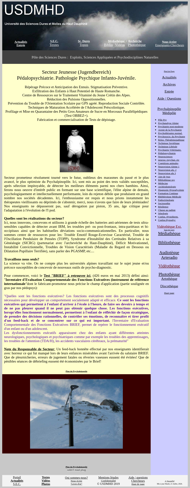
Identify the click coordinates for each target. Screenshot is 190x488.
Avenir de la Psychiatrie (170, 129)
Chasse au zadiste (167, 210)
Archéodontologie (167, 186)
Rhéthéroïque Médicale (169, 196)
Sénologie (163, 213)
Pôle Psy (162, 119)
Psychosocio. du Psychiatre (171, 136)
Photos (46, 484)
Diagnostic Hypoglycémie (171, 190)
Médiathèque (116, 41)
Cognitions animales (168, 163)
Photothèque (137, 45)
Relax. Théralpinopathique (171, 139)
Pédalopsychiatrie (167, 153)
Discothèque (169, 286)
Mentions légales (108, 477)
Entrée (21, 45)
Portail (17, 477)
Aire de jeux (164, 176)
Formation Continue (168, 193)
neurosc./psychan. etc (168, 160)
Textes (54, 45)
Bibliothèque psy (166, 180)
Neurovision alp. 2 (167, 170)
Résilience (163, 206)
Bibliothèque (169, 242)
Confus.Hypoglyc (167, 220)
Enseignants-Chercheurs (169, 45)
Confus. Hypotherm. (168, 216)
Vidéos (120, 45)
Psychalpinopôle (169, 109)
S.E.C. (54, 41)
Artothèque (169, 279)
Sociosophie (164, 203)
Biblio (108, 45)
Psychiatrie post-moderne (170, 126)
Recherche (135, 41)
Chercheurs (138, 480)
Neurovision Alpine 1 (168, 166)
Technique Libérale (167, 146)
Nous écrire (169, 41)
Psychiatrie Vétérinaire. (169, 149)
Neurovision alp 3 (167, 173)
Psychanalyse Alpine (168, 123)
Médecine (163, 183)
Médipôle (169, 113)
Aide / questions (138, 477)
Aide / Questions (169, 98)
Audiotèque (169, 252)
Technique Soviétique (169, 143)
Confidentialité (108, 480)
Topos (84, 45)
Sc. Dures (84, 41)
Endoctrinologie (166, 200)
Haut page (169, 293)
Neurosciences (165, 156)
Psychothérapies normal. (170, 133)
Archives (169, 84)
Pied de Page (169, 71)
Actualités (20, 41)
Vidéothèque (169, 265)
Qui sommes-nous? (76, 477)
